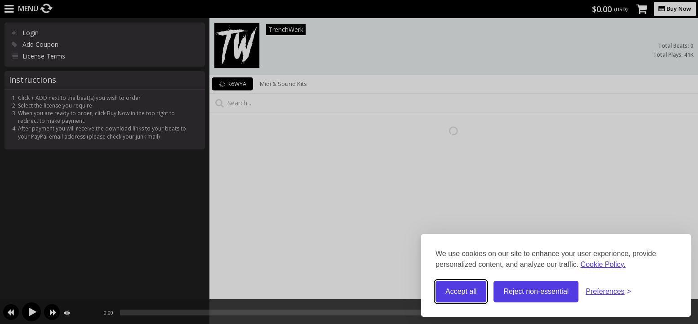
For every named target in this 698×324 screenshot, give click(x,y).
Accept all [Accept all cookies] (460, 291)
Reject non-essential (536, 291)
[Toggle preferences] (608, 292)
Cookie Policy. (603, 264)
